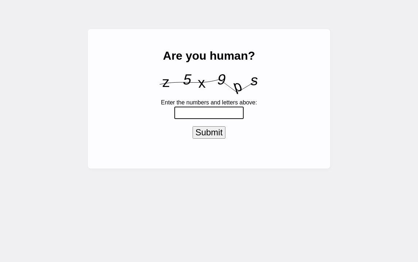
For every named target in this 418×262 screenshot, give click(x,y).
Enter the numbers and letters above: (209, 102)
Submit (209, 134)
